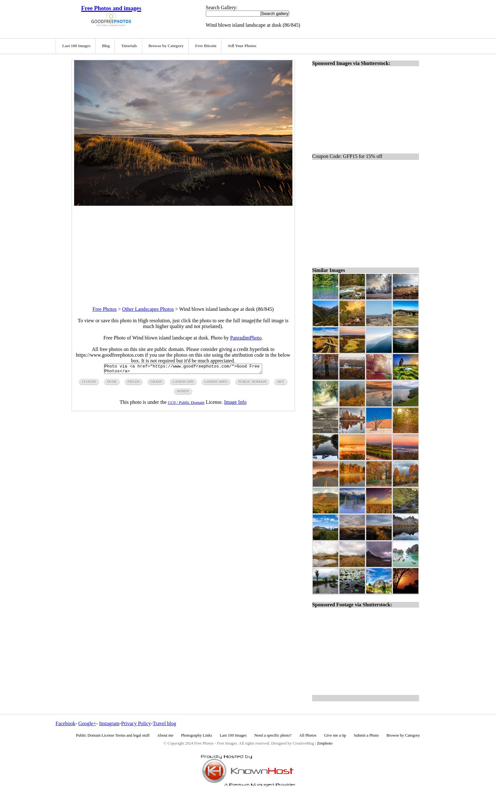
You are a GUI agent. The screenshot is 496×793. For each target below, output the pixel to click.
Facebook (65, 723)
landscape (183, 383)
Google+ (87, 723)
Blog (106, 46)
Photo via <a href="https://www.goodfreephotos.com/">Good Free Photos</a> (183, 370)
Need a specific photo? (272, 735)
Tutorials (129, 46)
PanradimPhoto (246, 337)
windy (183, 393)
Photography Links (196, 735)
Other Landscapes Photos (148, 309)
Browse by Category (166, 46)
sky (280, 383)
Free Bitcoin (205, 46)
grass (156, 383)
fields (134, 383)
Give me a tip (335, 735)
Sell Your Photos (242, 46)
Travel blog (164, 723)
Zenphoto (324, 743)
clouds (89, 383)
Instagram (109, 723)
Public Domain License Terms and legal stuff (113, 735)
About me (165, 735)
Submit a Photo (366, 735)
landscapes (216, 383)
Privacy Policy (136, 723)
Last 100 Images (76, 46)
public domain (252, 383)
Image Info (235, 404)
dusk (111, 383)
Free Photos (105, 309)
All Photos (307, 735)
